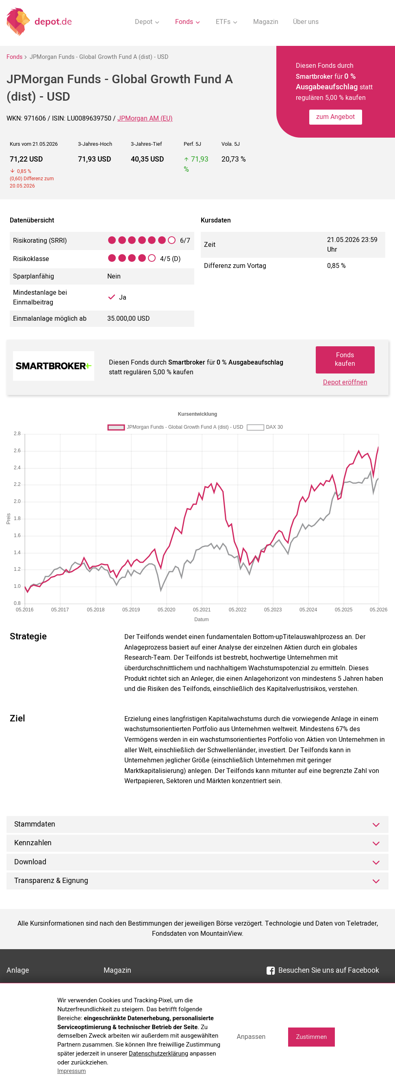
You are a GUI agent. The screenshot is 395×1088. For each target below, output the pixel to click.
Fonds (14, 57)
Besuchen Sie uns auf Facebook (323, 970)
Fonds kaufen (345, 359)
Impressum (71, 1071)
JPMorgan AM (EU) (145, 118)
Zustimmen (311, 1037)
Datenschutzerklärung (158, 1053)
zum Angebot (335, 117)
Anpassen (251, 1037)
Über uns (306, 22)
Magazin (265, 22)
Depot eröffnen (345, 382)
